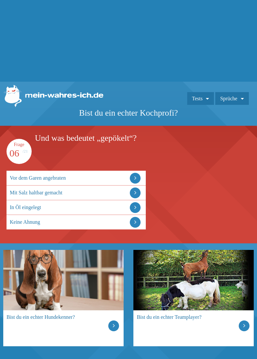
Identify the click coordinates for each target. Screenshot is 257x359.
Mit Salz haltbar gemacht (36, 192)
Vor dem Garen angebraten (38, 178)
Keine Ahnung (25, 222)
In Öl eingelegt (25, 207)
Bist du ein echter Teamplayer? (169, 317)
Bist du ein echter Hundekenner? (41, 317)
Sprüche (228, 98)
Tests (197, 98)
